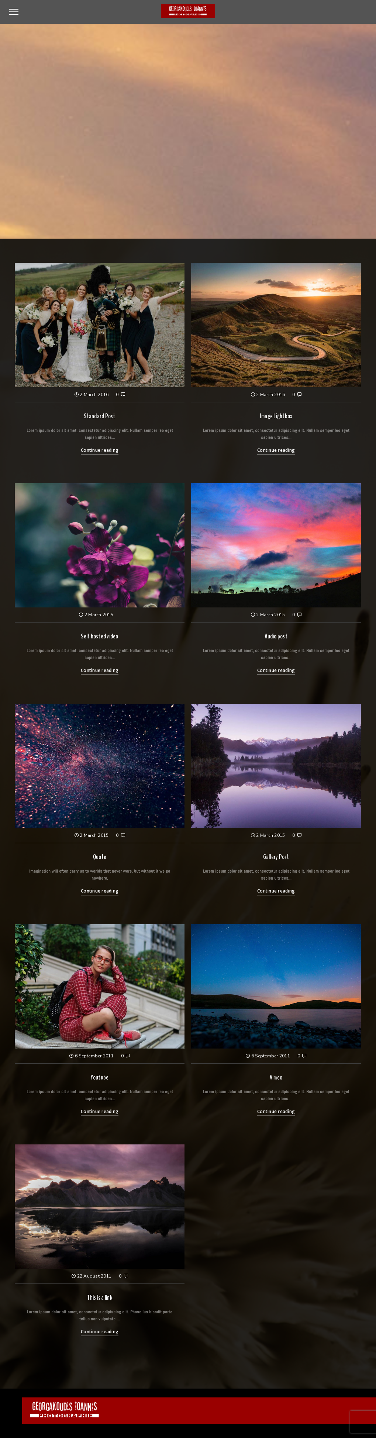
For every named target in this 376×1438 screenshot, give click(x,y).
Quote (99, 856)
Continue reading (99, 450)
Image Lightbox (276, 416)
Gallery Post (276, 856)
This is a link (99, 1297)
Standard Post (99, 416)
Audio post (276, 636)
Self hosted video (99, 636)
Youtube (100, 1077)
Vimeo (276, 1077)
